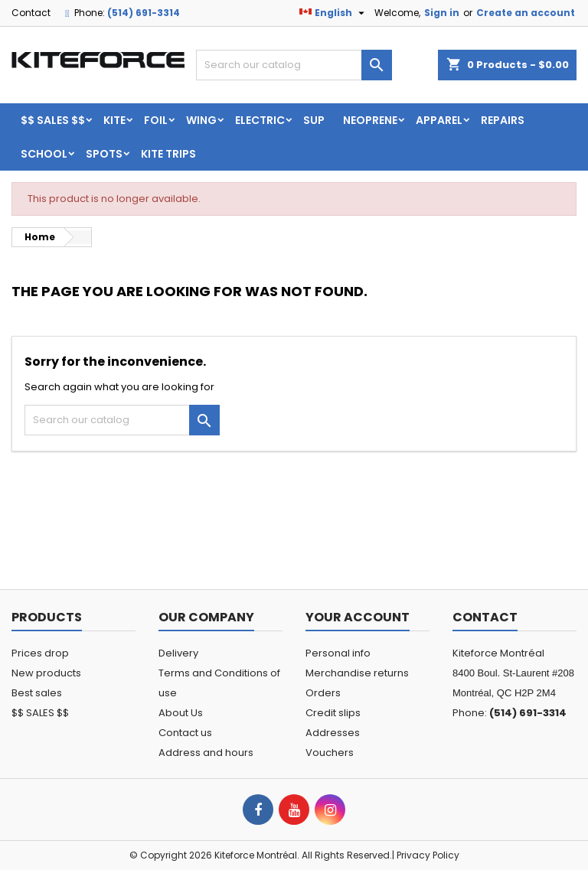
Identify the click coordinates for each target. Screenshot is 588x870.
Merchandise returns (357, 673)
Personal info (338, 653)
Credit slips (333, 712)
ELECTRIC (260, 120)
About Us (180, 712)
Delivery (178, 653)
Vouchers (329, 752)
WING (201, 120)
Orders (323, 693)
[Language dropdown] (333, 13)
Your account (357, 617)
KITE (114, 120)
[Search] (294, 65)
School (44, 153)
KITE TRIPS (168, 153)
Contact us (185, 732)
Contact (31, 12)
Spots (104, 153)
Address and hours (205, 752)
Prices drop (40, 653)
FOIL (156, 120)
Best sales (36, 693)
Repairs (502, 120)
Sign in (441, 12)
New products (46, 673)
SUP (314, 120)
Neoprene (370, 120)
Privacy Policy (428, 855)
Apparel (439, 120)
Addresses (332, 732)
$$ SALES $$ (53, 120)
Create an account (525, 12)
